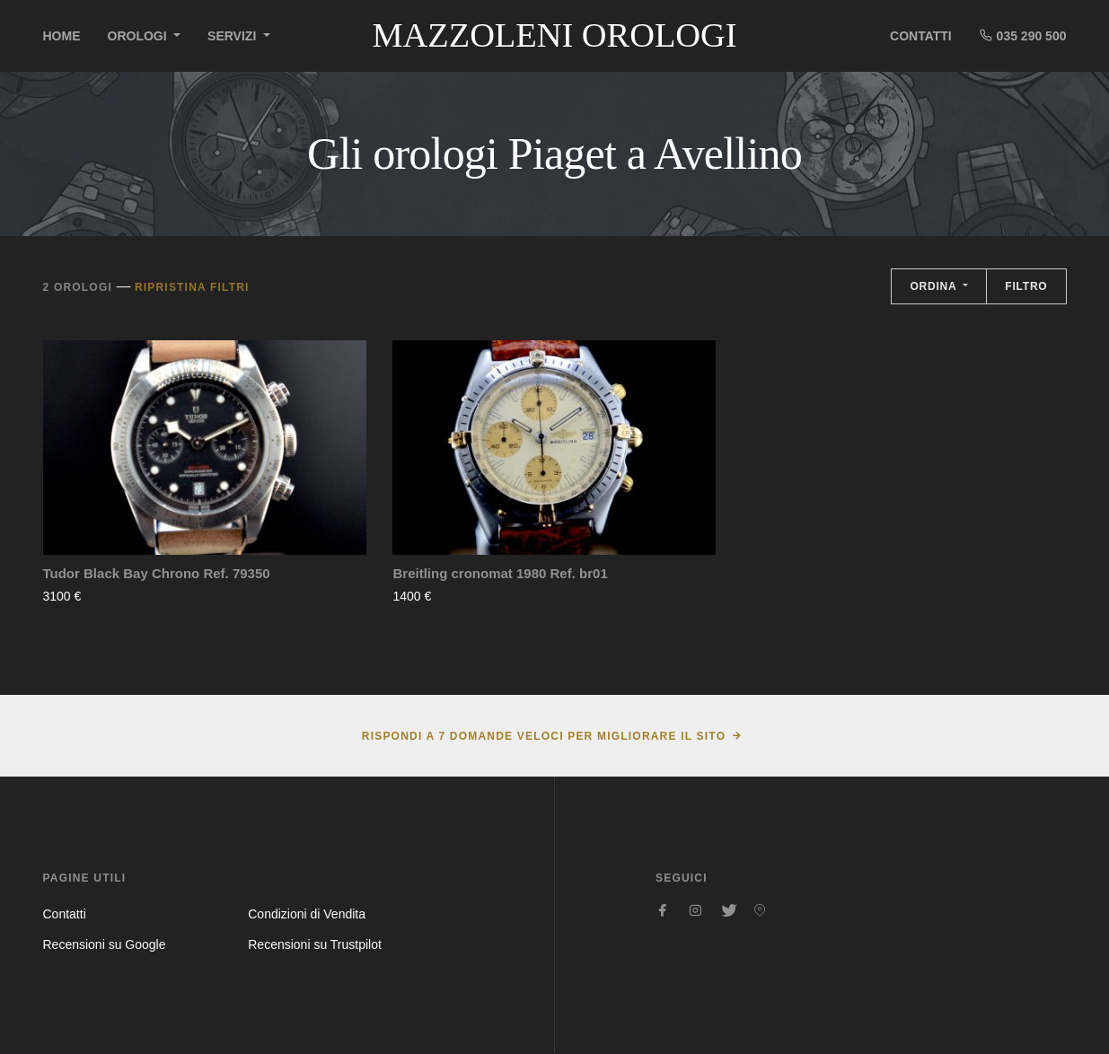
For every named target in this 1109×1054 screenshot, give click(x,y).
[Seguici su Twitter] (727, 910)
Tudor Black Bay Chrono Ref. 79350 (156, 573)
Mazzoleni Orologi (554, 35)
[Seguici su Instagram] (695, 910)
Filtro (1026, 286)
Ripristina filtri (192, 287)
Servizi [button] (233, 36)
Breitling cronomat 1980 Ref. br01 (499, 573)
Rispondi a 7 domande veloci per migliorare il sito (544, 736)
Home (62, 36)
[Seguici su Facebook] (663, 910)
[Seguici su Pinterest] (760, 910)
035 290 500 (1023, 35)
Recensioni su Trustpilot (315, 944)
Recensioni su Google (104, 944)
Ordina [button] (935, 286)
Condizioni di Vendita (306, 914)
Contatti (921, 36)
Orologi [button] (139, 36)
